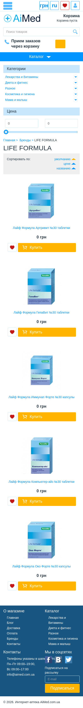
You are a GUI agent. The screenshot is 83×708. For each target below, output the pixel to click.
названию (64, 168)
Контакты (13, 644)
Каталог (36, 56)
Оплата (12, 633)
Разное (10, 88)
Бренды (12, 638)
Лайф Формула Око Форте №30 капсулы (41, 566)
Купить (36, 247)
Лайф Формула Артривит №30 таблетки (41, 228)
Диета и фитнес (16, 82)
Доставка (13, 628)
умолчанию (62, 159)
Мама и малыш (16, 100)
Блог (10, 622)
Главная (13, 617)
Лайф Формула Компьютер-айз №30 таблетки (42, 481)
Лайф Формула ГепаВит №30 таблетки (41, 312)
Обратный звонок (60, 44)
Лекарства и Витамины (21, 77)
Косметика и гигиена (20, 94)
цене (67, 163)
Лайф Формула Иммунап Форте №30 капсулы (41, 397)
